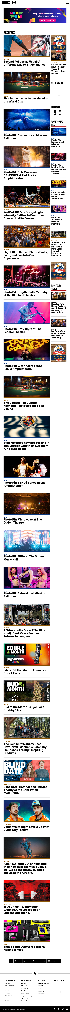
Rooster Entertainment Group (44, 983)
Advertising (41, 991)
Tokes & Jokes (25, 993)
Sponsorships (8, 995)
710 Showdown (25, 988)
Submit (6, 988)
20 (49, 961)
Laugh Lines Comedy (26, 996)
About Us (40, 988)
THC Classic (24, 986)
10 (43, 961)
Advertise (7, 993)
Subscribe (7, 983)
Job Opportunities (42, 996)
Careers (7, 990)
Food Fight (24, 991)
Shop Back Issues (9, 985)
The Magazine (10, 980)
